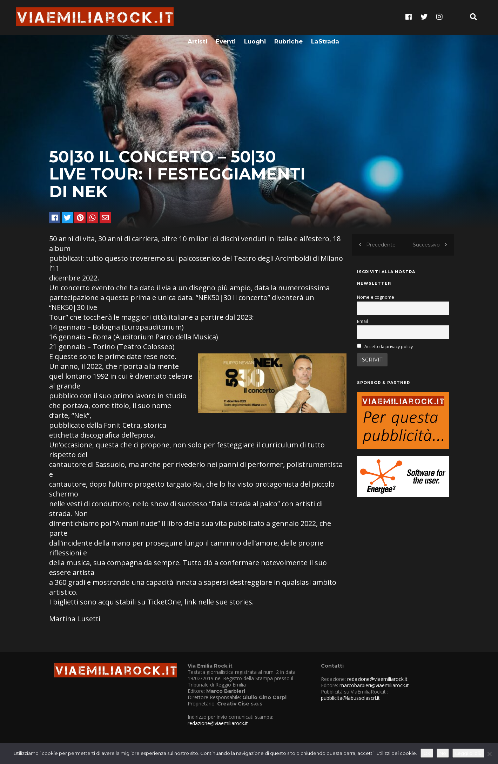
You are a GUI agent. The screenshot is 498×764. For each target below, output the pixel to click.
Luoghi (255, 16)
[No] (489, 753)
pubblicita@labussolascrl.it (350, 698)
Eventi (226, 16)
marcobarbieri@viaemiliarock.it (374, 685)
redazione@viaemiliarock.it (218, 723)
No (442, 753)
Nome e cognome (375, 297)
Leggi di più (468, 753)
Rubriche (288, 16)
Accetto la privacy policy (388, 347)
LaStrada (325, 16)
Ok (426, 753)
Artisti (197, 16)
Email (362, 321)
